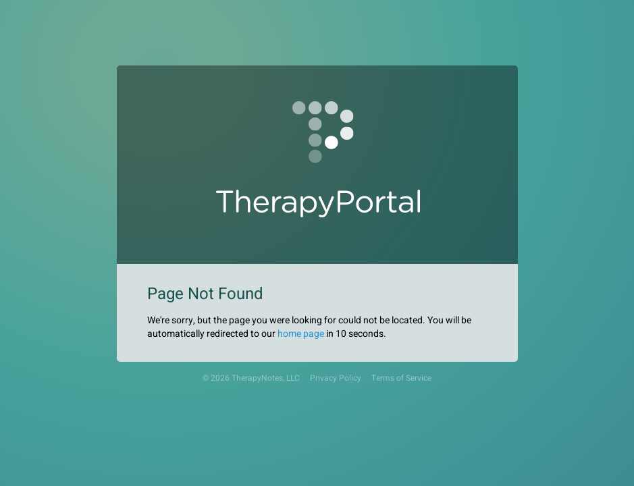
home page (301, 334)
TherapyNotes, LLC (266, 378)
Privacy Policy (335, 378)
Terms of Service (401, 378)
